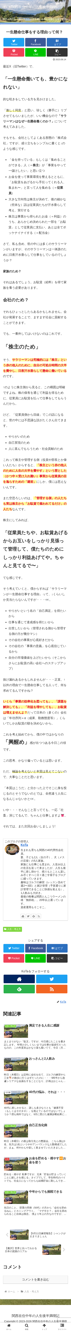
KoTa (24, 845)
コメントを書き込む (35, 1279)
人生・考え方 (12, 929)
